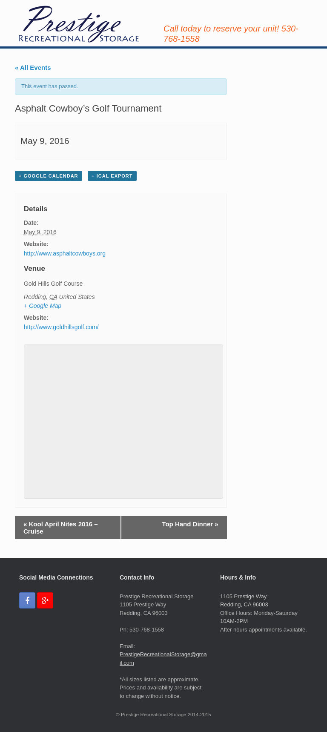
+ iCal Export (112, 175)
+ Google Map (42, 305)
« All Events (33, 67)
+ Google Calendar (48, 175)
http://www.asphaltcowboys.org (65, 253)
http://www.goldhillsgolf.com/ (61, 327)
